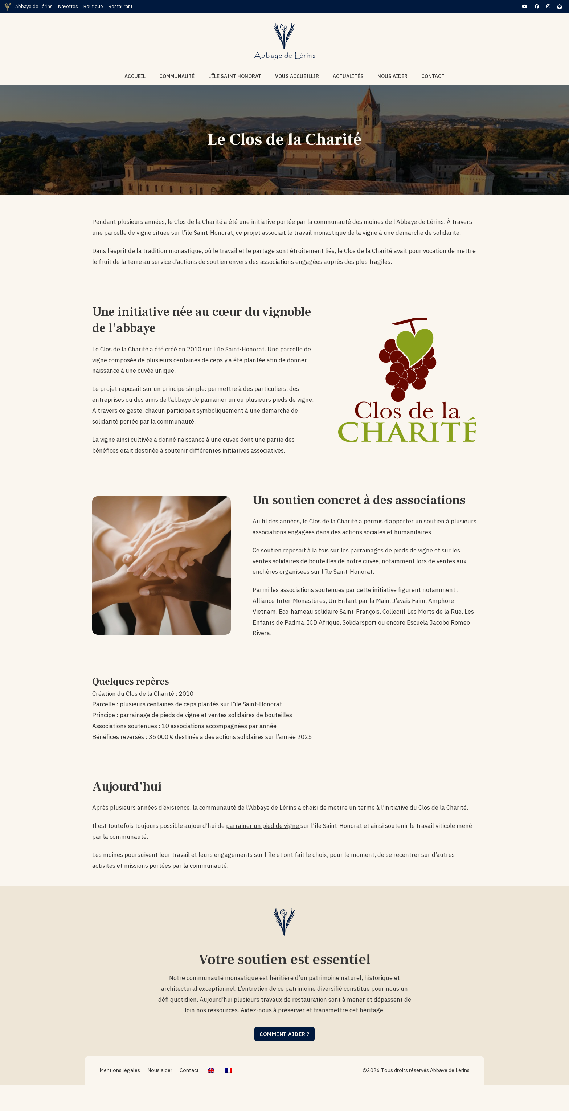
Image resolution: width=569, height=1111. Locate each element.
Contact (433, 76)
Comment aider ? (284, 1033)
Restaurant (120, 6)
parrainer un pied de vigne (263, 826)
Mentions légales (119, 1070)
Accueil (135, 76)
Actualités (348, 76)
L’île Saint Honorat (234, 76)
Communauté (177, 76)
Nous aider (392, 76)
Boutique (93, 6)
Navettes (68, 6)
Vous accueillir (297, 76)
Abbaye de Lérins (34, 6)
